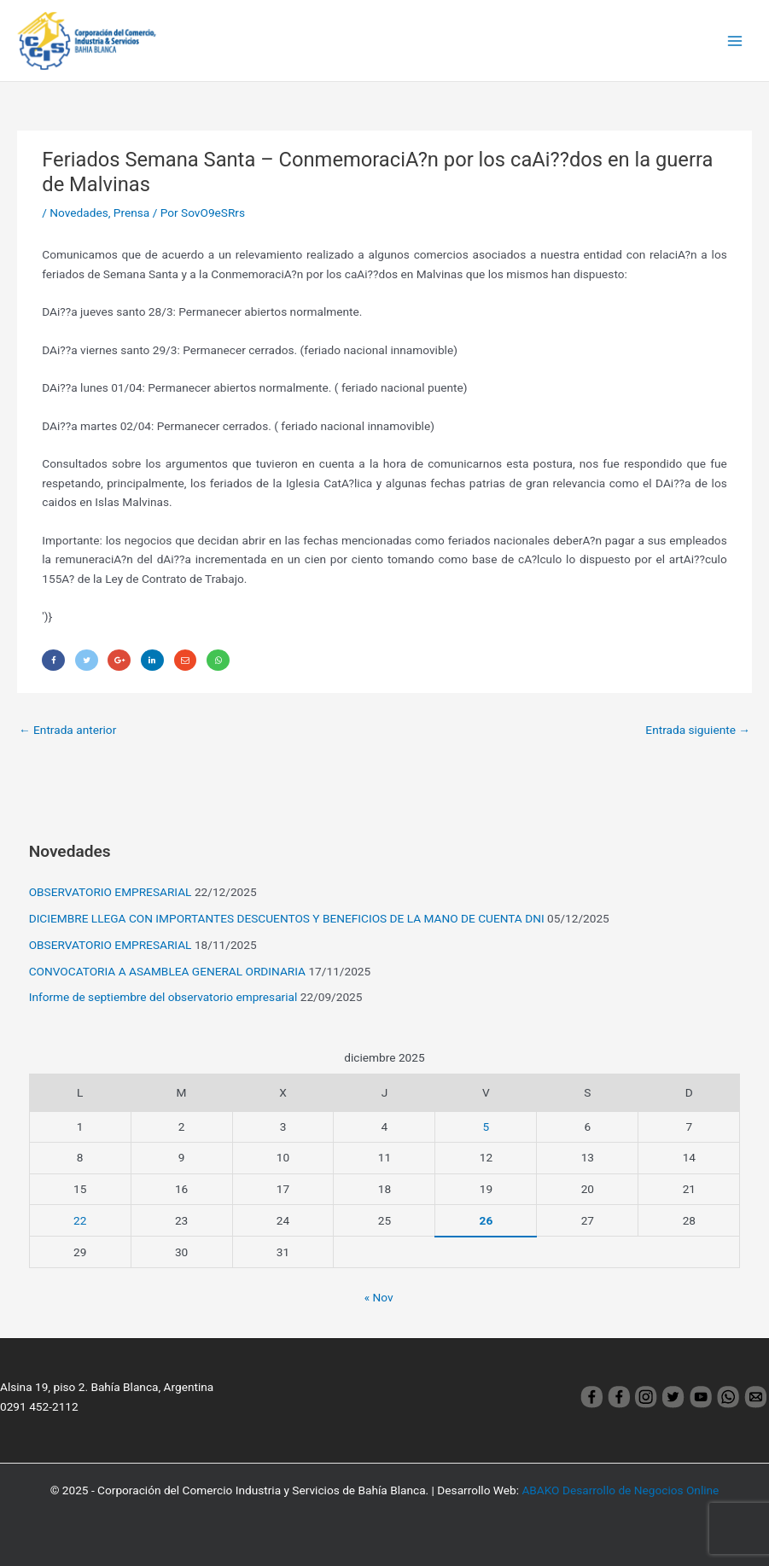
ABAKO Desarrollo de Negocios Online (620, 1490)
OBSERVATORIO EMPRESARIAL (110, 892)
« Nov (378, 1297)
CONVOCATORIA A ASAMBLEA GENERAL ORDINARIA (167, 971)
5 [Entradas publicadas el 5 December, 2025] (486, 1126)
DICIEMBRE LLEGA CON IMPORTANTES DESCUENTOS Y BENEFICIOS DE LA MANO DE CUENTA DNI (287, 918)
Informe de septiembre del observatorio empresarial (163, 997)
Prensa (131, 212)
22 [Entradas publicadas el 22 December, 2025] (79, 1220)
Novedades (79, 212)
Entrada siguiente (697, 729)
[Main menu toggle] (735, 40)
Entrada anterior (67, 729)
